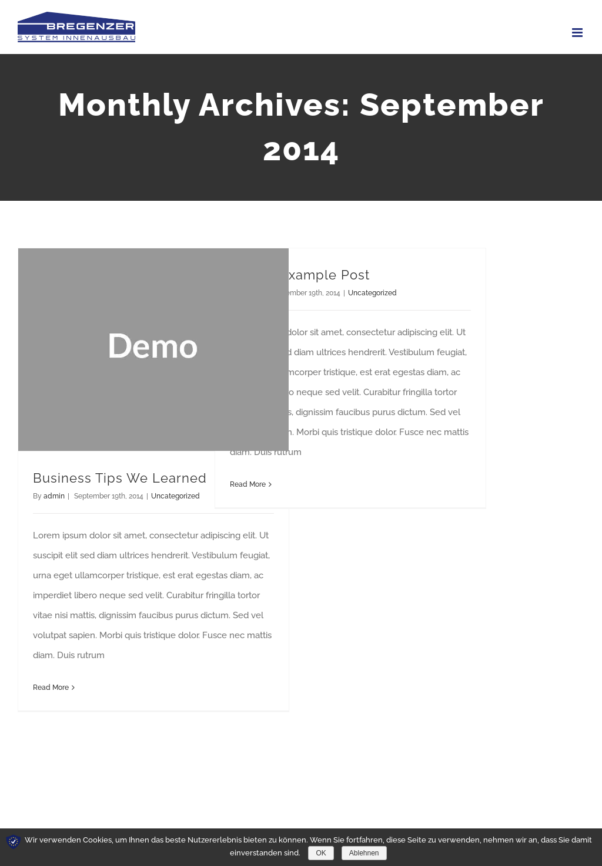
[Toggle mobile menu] (578, 32)
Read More (51, 687)
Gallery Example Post (300, 275)
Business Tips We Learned (120, 478)
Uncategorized (175, 496)
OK (321, 853)
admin (54, 496)
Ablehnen (364, 853)
